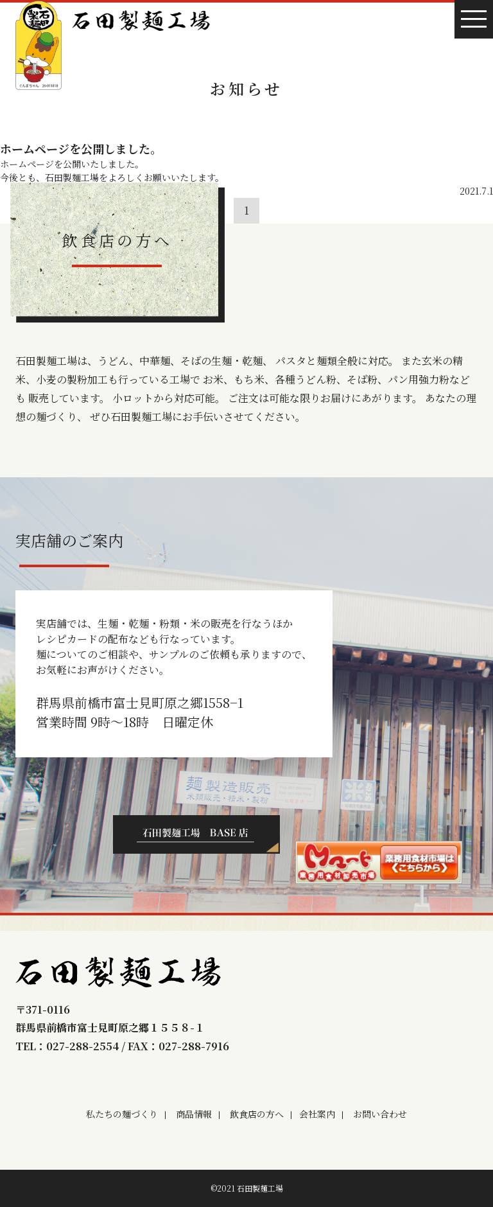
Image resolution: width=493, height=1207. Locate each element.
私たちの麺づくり (122, 1113)
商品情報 (194, 1113)
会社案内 (317, 1113)
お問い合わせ (380, 1113)
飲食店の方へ (257, 1113)
